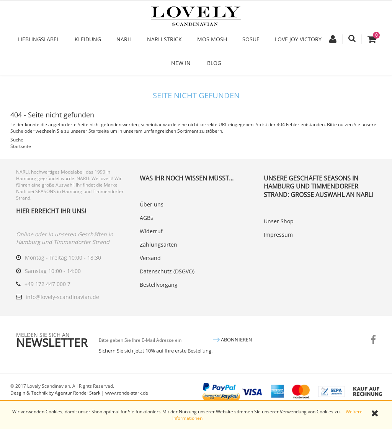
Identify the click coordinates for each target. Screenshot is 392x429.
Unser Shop (279, 221)
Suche (16, 131)
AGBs (146, 217)
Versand (150, 258)
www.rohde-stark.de (126, 393)
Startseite (98, 131)
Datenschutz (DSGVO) (167, 271)
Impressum (278, 234)
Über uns (151, 204)
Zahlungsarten (158, 244)
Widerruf (151, 231)
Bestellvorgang (159, 284)
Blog (214, 63)
